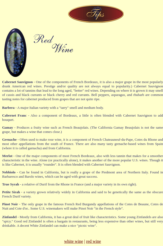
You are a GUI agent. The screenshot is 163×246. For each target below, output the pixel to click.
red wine (93, 241)
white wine (73, 241)
